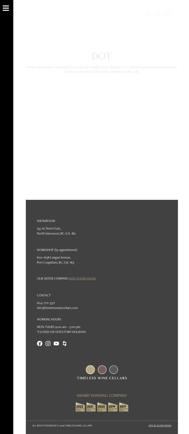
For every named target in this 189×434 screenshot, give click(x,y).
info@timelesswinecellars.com (57, 308)
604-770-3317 (46, 303)
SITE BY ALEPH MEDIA (160, 425)
